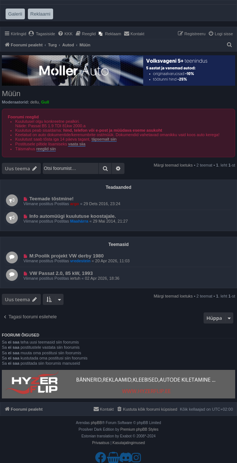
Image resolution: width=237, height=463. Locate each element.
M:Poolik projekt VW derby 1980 (66, 256)
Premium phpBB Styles (139, 429)
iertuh (75, 278)
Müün (11, 93)
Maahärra (79, 221)
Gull (45, 102)
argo (74, 203)
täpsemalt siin (103, 139)
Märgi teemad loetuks (173, 165)
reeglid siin (46, 149)
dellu (34, 102)
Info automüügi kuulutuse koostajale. (72, 216)
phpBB (96, 423)
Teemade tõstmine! (51, 198)
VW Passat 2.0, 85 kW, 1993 (61, 273)
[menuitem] (41, 33)
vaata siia (76, 144)
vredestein (80, 261)
